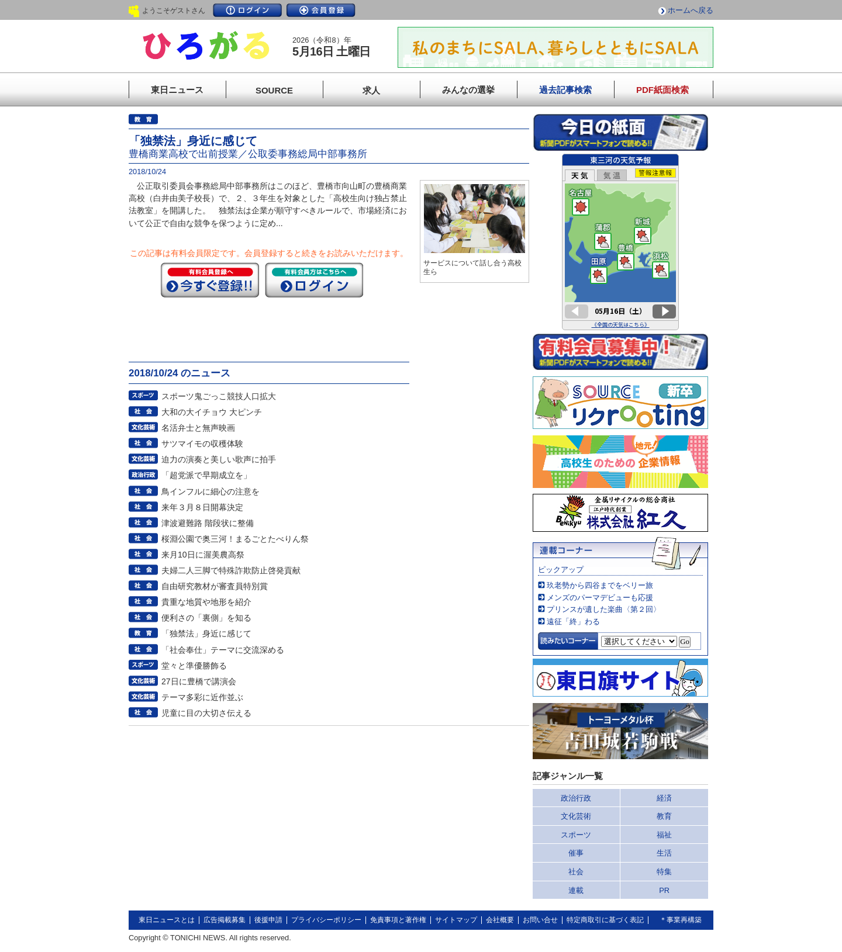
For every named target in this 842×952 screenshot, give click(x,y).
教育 (664, 816)
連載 (576, 890)
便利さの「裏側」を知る (206, 617)
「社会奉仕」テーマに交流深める (222, 650)
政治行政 (576, 798)
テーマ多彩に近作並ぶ (202, 697)
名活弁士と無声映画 (198, 427)
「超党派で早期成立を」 (206, 475)
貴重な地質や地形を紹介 (206, 602)
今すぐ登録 (210, 279)
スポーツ (576, 834)
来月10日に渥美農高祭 (202, 554)
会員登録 (321, 10)
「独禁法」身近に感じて (206, 633)
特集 (664, 871)
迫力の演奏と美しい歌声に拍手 (218, 459)
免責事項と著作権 (398, 919)
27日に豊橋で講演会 (198, 681)
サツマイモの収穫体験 (202, 443)
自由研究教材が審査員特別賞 (214, 586)
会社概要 (500, 919)
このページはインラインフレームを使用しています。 (620, 242)
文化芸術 (576, 816)
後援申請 (268, 919)
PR (664, 890)
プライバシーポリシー (326, 919)
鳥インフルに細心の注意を (210, 491)
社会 (576, 871)
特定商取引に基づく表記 (605, 919)
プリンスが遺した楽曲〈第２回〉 (604, 609)
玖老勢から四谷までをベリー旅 (600, 585)
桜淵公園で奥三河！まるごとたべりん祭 (235, 538)
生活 (664, 853)
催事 (576, 853)
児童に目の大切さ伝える (206, 713)
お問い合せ (540, 919)
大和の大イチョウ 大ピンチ (211, 412)
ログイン (247, 10)
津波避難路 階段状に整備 (207, 523)
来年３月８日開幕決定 (202, 507)
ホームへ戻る (690, 10)
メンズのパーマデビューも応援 (600, 597)
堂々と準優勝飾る (194, 665)
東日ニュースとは (167, 919)
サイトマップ (456, 919)
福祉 (664, 834)
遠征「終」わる (573, 621)
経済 (664, 798)
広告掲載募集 (224, 919)
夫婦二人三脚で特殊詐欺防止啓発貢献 (231, 570)
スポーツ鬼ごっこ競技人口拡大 (218, 396)
